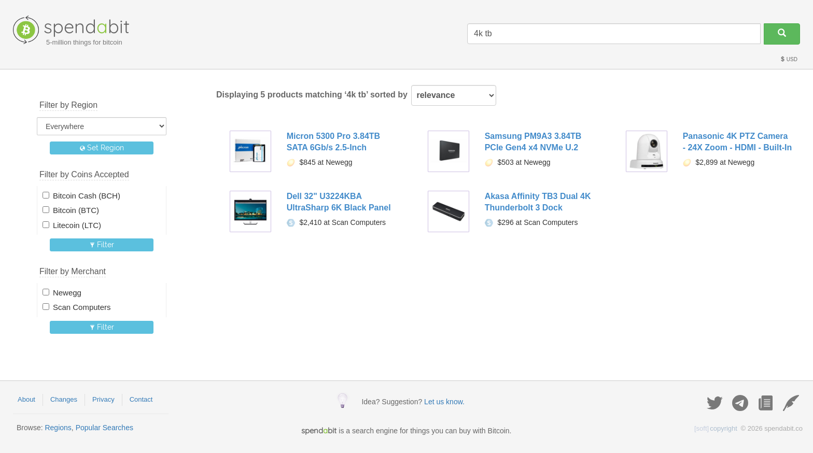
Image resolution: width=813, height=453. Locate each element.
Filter (102, 244)
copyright (715, 428)
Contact (141, 399)
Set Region (102, 148)
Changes (63, 399)
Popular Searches (104, 427)
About (26, 399)
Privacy (103, 399)
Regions (58, 427)
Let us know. (444, 402)
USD (788, 59)
